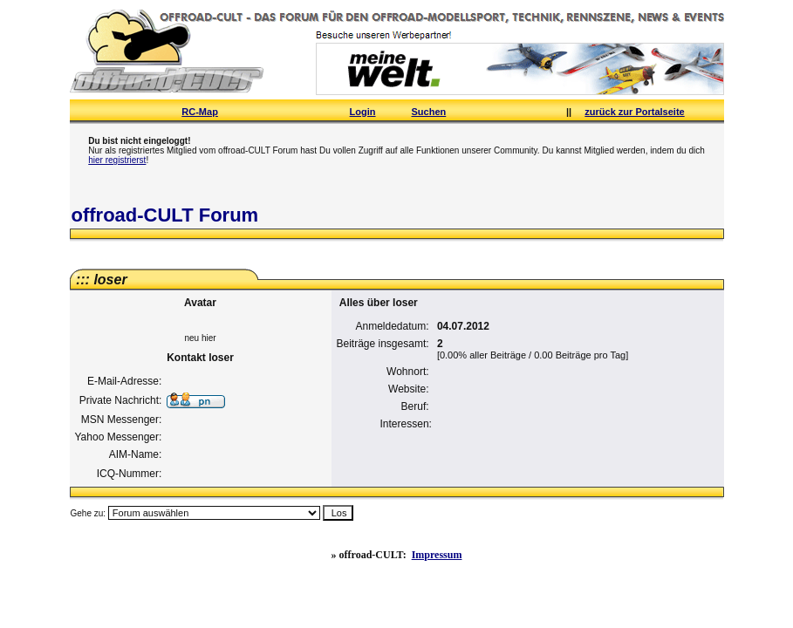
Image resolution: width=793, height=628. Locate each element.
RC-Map (199, 111)
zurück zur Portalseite (634, 111)
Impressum (437, 555)
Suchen (429, 111)
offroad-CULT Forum (165, 215)
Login (363, 111)
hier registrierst (117, 160)
